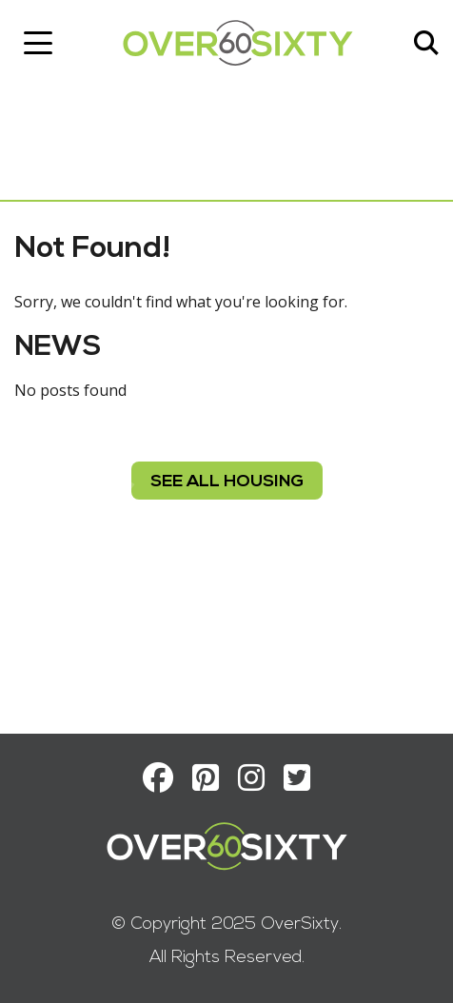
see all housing (227, 482)
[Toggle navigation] (38, 43)
